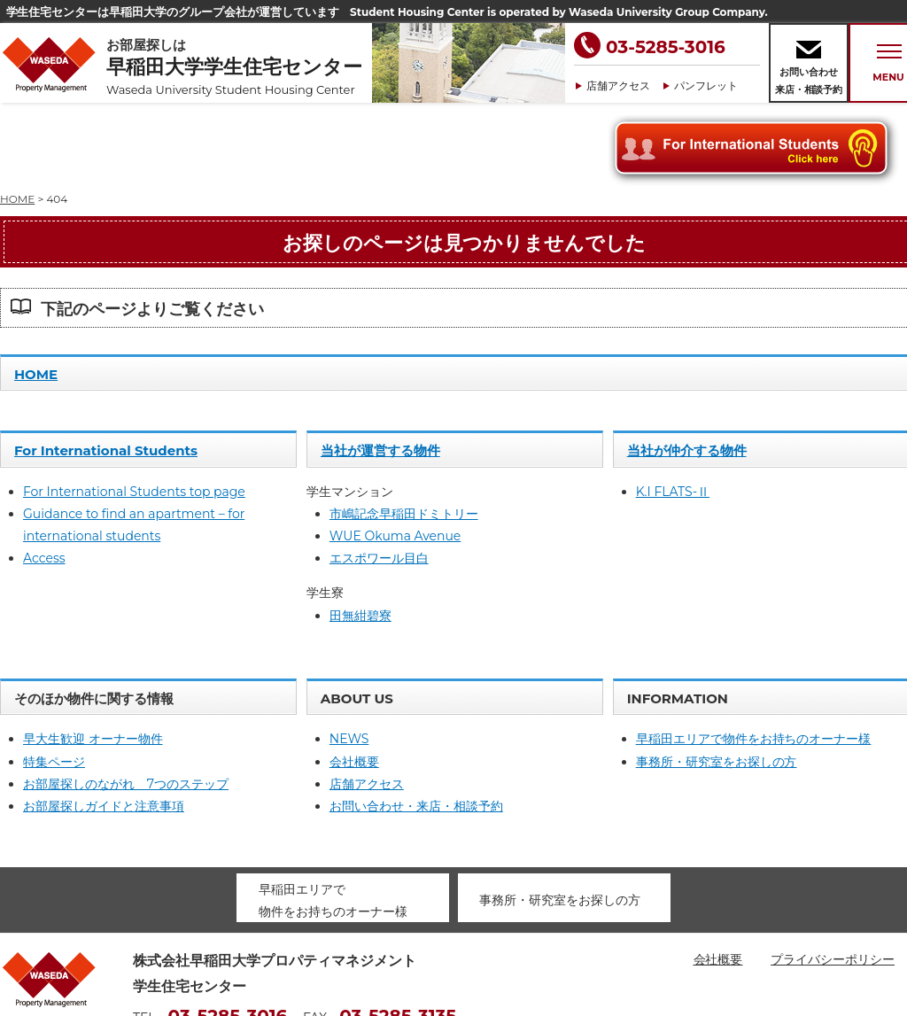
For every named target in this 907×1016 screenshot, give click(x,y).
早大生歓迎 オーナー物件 (93, 659)
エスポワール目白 (379, 478)
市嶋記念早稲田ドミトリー (403, 434)
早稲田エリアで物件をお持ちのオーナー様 (754, 659)
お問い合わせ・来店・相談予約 (416, 726)
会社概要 (354, 682)
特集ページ (54, 682)
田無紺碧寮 (360, 536)
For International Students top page (134, 412)
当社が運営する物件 (380, 370)
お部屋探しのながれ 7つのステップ (126, 704)
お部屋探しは (239, 66)
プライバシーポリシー (833, 880)
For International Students (106, 370)
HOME (36, 294)
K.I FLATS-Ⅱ (672, 412)
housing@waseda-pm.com (216, 963)
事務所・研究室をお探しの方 (716, 682)
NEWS (349, 659)
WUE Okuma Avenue (395, 456)
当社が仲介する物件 (687, 370)
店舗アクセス (618, 85)
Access (44, 478)
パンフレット (706, 85)
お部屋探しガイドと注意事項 (103, 726)
